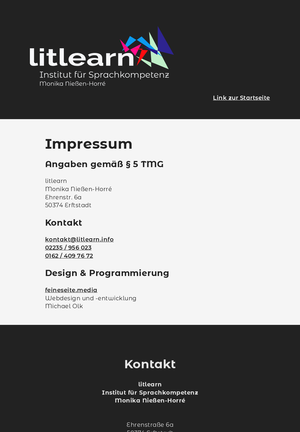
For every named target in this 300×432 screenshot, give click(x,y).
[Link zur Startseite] (102, 83)
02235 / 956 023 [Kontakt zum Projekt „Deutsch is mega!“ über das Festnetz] (68, 247)
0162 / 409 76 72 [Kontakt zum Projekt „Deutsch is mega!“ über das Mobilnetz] (69, 255)
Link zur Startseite (241, 97)
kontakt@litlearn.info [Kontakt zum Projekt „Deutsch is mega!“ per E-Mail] (79, 239)
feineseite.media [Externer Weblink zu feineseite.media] (71, 290)
